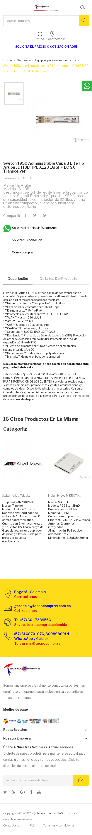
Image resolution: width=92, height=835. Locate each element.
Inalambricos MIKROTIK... (64, 495)
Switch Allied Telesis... (16, 495)
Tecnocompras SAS (49, 813)
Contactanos (12, 825)
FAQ (32, 825)
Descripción (18, 279)
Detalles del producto (58, 279)
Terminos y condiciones (59, 825)
